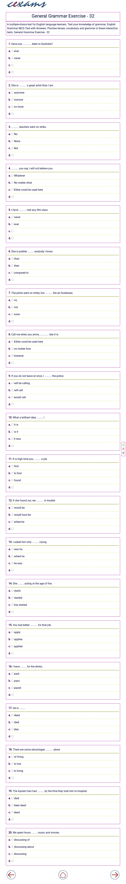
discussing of (19, 839)
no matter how (20, 348)
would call (17, 397)
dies (14, 729)
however (16, 355)
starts (15, 590)
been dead (17, 805)
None (14, 141)
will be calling (19, 383)
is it (13, 431)
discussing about (21, 846)
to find (15, 473)
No (13, 134)
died (14, 722)
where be (16, 521)
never (14, 58)
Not (13, 148)
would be (17, 507)
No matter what (20, 182)
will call (16, 390)
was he (15, 549)
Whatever (17, 175)
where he (16, 556)
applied (15, 646)
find (14, 466)
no (13, 300)
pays (14, 680)
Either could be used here (26, 189)
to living (16, 770)
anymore (16, 92)
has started (18, 604)
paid (14, 673)
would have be (20, 514)
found (15, 480)
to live (15, 763)
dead (14, 715)
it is (13, 424)
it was (15, 438)
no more (16, 106)
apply (15, 632)
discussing (17, 853)
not (13, 307)
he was (15, 563)
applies (15, 639)
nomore (16, 99)
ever (14, 51)
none (14, 314)
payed (15, 687)
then (14, 265)
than (14, 258)
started (15, 597)
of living (16, 756)
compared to (19, 272)
